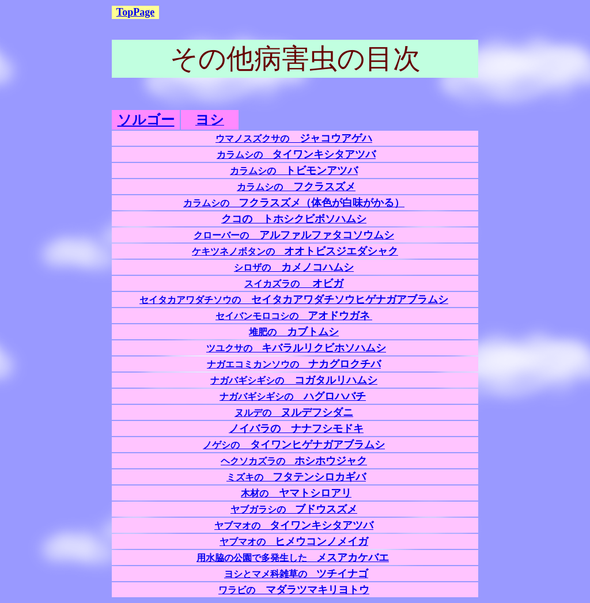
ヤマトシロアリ (296, 493)
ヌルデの (294, 413)
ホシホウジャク (294, 461)
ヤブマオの (293, 525)
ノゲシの (294, 445)
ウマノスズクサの (293, 138)
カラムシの (296, 155)
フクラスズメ (319, 186)
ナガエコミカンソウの (294, 364)
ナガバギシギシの (293, 380)
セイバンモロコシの (292, 316)
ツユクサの (296, 348)
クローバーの (294, 235)
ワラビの (293, 590)
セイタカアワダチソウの (293, 300)
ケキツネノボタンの (295, 251)
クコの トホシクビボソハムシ (293, 219)
